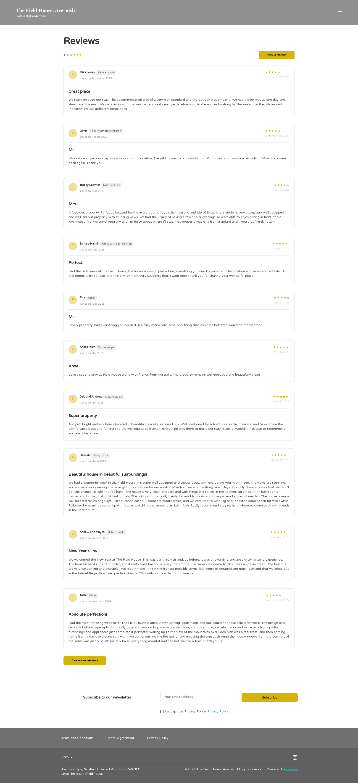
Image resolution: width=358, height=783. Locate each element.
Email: (65, 774)
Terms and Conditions (77, 738)
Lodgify (292, 769)
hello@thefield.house (87, 774)
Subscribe (269, 697)
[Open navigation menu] (340, 13)
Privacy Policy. (218, 711)
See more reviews (84, 660)
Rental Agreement (120, 738)
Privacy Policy (157, 738)
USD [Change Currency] (68, 757)
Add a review (277, 55)
